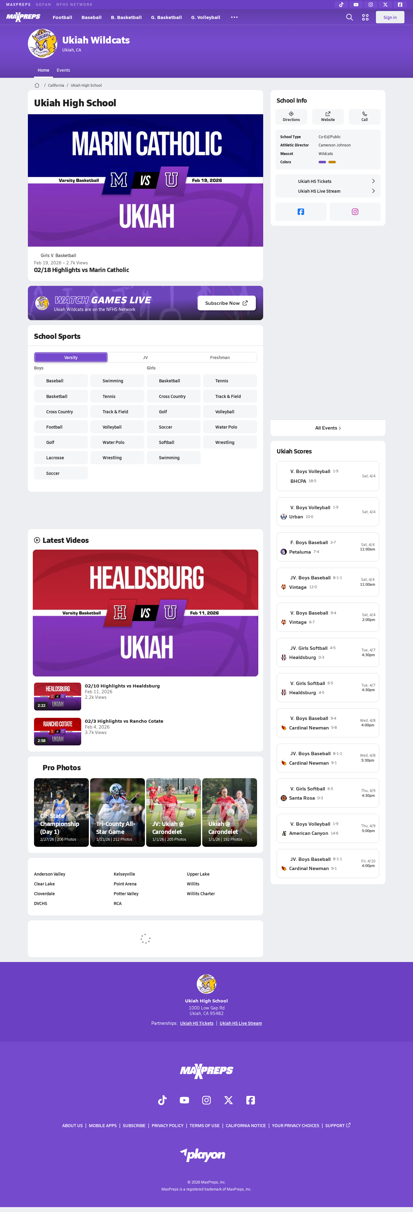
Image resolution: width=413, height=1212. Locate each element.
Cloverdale (44, 893)
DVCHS (40, 903)
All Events (328, 427)
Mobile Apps (103, 1125)
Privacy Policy (168, 1125)
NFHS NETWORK (74, 4)
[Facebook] (400, 4)
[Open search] (350, 17)
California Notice (246, 1125)
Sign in (390, 17)
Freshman (220, 357)
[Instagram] (370, 4)
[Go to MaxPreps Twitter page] (228, 1100)
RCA (118, 903)
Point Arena (125, 884)
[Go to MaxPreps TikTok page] (162, 1100)
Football (62, 17)
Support (338, 1125)
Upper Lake (198, 874)
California (56, 85)
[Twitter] (385, 4)
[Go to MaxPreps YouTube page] (184, 1100)
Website (328, 117)
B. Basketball (126, 17)
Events (63, 70)
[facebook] (301, 212)
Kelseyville (124, 874)
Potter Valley (126, 893)
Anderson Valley (49, 874)
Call (365, 117)
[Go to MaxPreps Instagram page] (206, 1100)
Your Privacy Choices (295, 1125)
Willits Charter (201, 893)
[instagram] (355, 212)
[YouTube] (356, 4)
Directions (291, 117)
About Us (72, 1125)
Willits (193, 884)
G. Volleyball (205, 17)
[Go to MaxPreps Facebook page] (251, 1100)
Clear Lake (44, 884)
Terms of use (205, 1125)
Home (43, 70)
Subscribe (134, 1125)
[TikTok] (341, 4)
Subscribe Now (226, 302)
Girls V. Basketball (55, 255)
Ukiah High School (86, 85)
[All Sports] (234, 17)
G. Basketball (166, 17)
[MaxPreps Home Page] (37, 85)
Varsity (71, 357)
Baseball (91, 17)
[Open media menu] (365, 17)
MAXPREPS (18, 4)
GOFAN (43, 4)
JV (145, 357)
